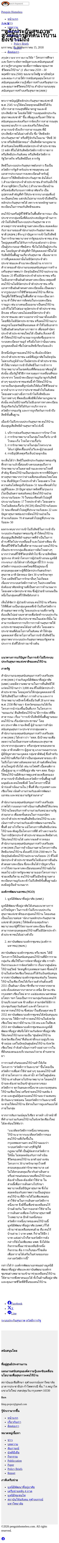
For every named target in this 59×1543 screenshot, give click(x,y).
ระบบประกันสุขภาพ (13, 1320)
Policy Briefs (21, 43)
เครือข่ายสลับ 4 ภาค (20, 1491)
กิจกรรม (13, 1456)
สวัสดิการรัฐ (33, 1320)
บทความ (13, 27)
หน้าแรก (13, 19)
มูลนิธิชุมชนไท (17, 1495)
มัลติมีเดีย (14, 1452)
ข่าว (10, 23)
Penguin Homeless (11, 12)
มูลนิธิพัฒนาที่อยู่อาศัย (21, 1487)
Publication (14, 35)
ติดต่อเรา (13, 52)
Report (18, 48)
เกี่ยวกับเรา (14, 1422)
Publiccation (15, 1460)
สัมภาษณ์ (13, 31)
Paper (17, 39)
